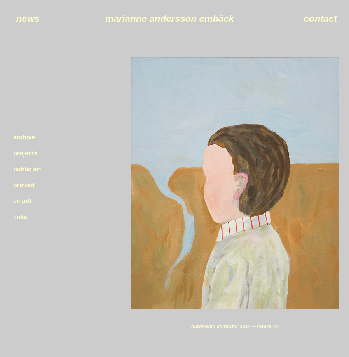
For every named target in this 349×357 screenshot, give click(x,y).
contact (320, 18)
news (27, 18)
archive (24, 137)
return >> (267, 326)
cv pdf (22, 201)
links (20, 217)
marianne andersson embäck (169, 18)
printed (23, 185)
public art (27, 169)
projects (25, 153)
